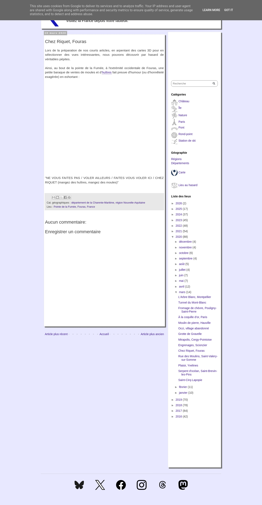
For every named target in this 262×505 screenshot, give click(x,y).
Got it (228, 10)
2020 (179, 236)
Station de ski (187, 140)
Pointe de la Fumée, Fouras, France (74, 206)
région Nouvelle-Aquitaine (130, 202)
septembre (186, 258)
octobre (184, 253)
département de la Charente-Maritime (92, 202)
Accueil (104, 334)
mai (181, 280)
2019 (179, 399)
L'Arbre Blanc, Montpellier (194, 297)
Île (180, 107)
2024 (179, 214)
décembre (185, 241)
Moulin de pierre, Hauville (194, 322)
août (182, 264)
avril (182, 286)
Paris (181, 121)
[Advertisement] (191, 52)
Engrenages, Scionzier (192, 345)
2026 (179, 203)
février (183, 387)
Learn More (211, 10)
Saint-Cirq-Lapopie (190, 380)
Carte (181, 172)
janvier (183, 392)
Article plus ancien (152, 334)
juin (181, 275)
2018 (179, 405)
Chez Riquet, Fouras (191, 350)
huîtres (107, 72)
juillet (182, 269)
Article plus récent (56, 334)
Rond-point (185, 134)
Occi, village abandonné (193, 328)
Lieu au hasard (188, 185)
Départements (180, 163)
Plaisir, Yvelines (188, 365)
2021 (179, 231)
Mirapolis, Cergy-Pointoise (195, 339)
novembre (185, 247)
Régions (176, 159)
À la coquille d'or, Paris (192, 317)
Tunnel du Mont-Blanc (192, 302)
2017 (179, 410)
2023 (179, 220)
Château (183, 101)
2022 (179, 225)
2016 (179, 416)
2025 (179, 208)
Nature (182, 115)
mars (182, 292)
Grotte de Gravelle (190, 334)
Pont (181, 127)
